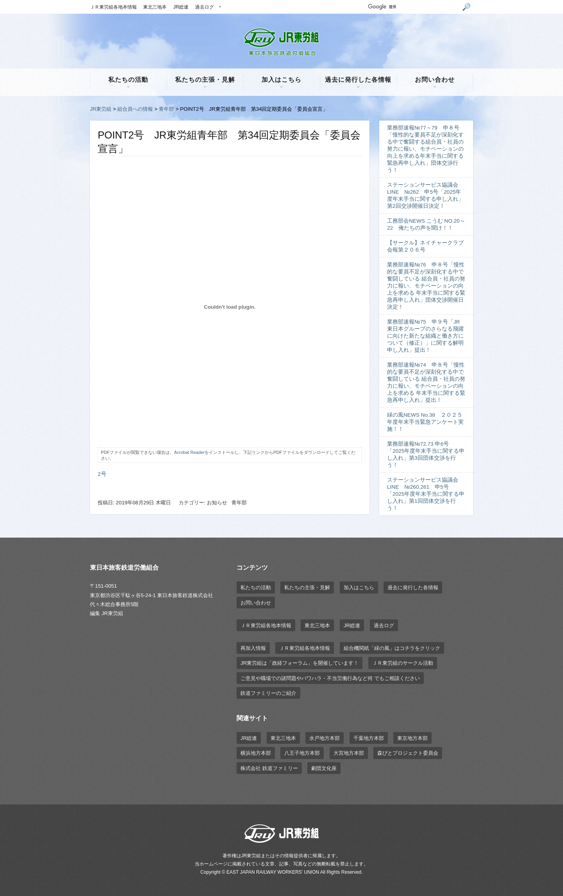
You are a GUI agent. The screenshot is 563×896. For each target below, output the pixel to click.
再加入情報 (253, 648)
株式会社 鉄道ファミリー (269, 768)
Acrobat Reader (189, 452)
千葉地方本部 (368, 738)
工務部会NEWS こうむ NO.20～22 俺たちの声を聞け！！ (426, 224)
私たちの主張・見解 (205, 79)
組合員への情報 (135, 109)
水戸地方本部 (324, 738)
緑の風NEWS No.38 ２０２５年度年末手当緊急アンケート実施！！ (425, 422)
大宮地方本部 (348, 753)
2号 (102, 474)
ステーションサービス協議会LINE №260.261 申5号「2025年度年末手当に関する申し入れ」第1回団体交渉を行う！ (425, 494)
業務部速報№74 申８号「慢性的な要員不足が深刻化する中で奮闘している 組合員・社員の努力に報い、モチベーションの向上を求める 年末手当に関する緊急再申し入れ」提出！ (426, 382)
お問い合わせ (435, 79)
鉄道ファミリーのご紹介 (268, 693)
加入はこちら (281, 79)
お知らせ (217, 503)
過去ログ (204, 7)
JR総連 (180, 7)
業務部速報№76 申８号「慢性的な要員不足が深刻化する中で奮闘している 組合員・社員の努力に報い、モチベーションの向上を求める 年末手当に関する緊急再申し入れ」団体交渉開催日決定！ (426, 286)
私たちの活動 (128, 79)
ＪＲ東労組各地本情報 (113, 7)
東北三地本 (155, 7)
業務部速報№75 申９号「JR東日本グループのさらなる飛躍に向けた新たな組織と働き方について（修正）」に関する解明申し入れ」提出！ (425, 336)
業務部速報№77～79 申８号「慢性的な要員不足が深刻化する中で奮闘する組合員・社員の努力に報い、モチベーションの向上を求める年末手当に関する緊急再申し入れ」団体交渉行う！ (425, 149)
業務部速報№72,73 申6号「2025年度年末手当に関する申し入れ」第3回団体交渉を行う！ (425, 454)
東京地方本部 (412, 738)
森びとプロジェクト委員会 (407, 753)
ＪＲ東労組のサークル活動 (402, 663)
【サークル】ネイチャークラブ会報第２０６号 (425, 246)
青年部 (166, 109)
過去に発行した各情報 (358, 79)
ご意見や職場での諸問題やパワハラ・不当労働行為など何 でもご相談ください (330, 678)
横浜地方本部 (255, 753)
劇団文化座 (324, 768)
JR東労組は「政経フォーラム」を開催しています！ (299, 663)
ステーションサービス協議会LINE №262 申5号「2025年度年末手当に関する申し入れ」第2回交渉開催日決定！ (425, 195)
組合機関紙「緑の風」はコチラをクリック (392, 648)
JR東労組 (100, 109)
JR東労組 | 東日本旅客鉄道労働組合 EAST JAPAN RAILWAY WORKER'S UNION (281, 42)
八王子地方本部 (302, 753)
